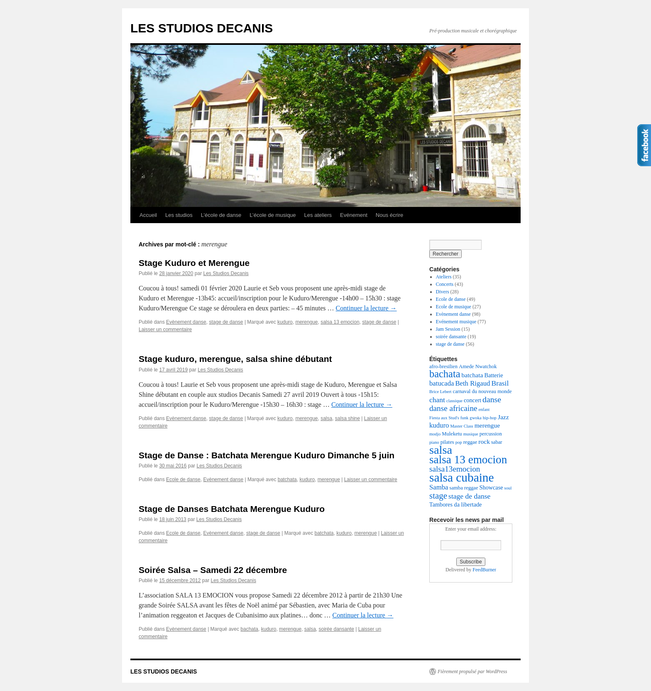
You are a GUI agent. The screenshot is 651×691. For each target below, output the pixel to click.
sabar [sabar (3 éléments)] (496, 442)
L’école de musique (273, 215)
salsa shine (347, 418)
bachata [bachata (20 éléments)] (444, 373)
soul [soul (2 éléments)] (508, 488)
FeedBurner (484, 570)
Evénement (353, 215)
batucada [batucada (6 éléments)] (441, 383)
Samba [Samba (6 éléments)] (438, 487)
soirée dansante (336, 629)
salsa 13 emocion (340, 322)
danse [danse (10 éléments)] (491, 399)
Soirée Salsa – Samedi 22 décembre (213, 570)
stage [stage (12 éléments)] (438, 496)
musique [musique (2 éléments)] (470, 434)
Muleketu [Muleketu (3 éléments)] (452, 434)
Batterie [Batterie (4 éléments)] (493, 375)
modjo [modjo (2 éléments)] (435, 434)
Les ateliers (318, 215)
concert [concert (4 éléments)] (472, 400)
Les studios (179, 215)
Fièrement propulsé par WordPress (472, 671)
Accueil (148, 215)
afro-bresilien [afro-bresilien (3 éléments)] (443, 366)
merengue (306, 322)
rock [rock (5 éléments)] (484, 441)
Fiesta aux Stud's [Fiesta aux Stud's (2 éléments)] (444, 418)
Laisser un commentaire (165, 329)
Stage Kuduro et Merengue (194, 263)
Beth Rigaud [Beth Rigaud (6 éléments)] (472, 383)
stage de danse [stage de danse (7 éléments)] (469, 496)
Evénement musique (456, 322)
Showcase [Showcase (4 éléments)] (491, 487)
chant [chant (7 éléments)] (437, 400)
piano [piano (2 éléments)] (434, 442)
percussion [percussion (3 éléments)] (491, 434)
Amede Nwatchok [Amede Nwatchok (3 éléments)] (478, 366)
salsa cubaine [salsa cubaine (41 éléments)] (461, 477)
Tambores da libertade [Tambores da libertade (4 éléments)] (455, 504)
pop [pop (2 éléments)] (458, 442)
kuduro (285, 322)
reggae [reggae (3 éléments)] (470, 442)
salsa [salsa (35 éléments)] (440, 449)
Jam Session (448, 329)
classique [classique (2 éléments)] (454, 400)
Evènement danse (186, 322)
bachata (249, 629)
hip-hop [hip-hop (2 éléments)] (490, 418)
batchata (287, 479)
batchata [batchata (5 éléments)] (472, 375)
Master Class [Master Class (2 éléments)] (461, 426)
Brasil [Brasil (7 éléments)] (500, 383)
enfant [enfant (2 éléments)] (484, 409)
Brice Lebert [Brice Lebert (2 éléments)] (440, 391)
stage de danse (226, 322)
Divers (442, 292)
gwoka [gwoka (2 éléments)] (475, 418)
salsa (326, 418)
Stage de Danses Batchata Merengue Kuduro (232, 509)
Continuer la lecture (366, 308)
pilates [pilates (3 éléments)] (447, 442)
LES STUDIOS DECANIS (201, 28)
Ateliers (444, 277)
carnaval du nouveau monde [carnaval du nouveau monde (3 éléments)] (482, 391)
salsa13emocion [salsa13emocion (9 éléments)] (454, 469)
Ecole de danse (183, 479)
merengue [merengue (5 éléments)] (487, 425)
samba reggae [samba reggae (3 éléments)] (464, 488)
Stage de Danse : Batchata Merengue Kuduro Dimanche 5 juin (266, 455)
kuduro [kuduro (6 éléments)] (439, 425)
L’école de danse (221, 215)
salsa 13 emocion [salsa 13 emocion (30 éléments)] (468, 459)
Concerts (445, 284)
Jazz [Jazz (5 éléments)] (503, 417)
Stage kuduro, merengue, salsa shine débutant (235, 359)
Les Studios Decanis (225, 273)
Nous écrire (389, 215)
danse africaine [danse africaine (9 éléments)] (453, 408)
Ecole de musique (453, 307)
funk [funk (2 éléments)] (464, 418)
